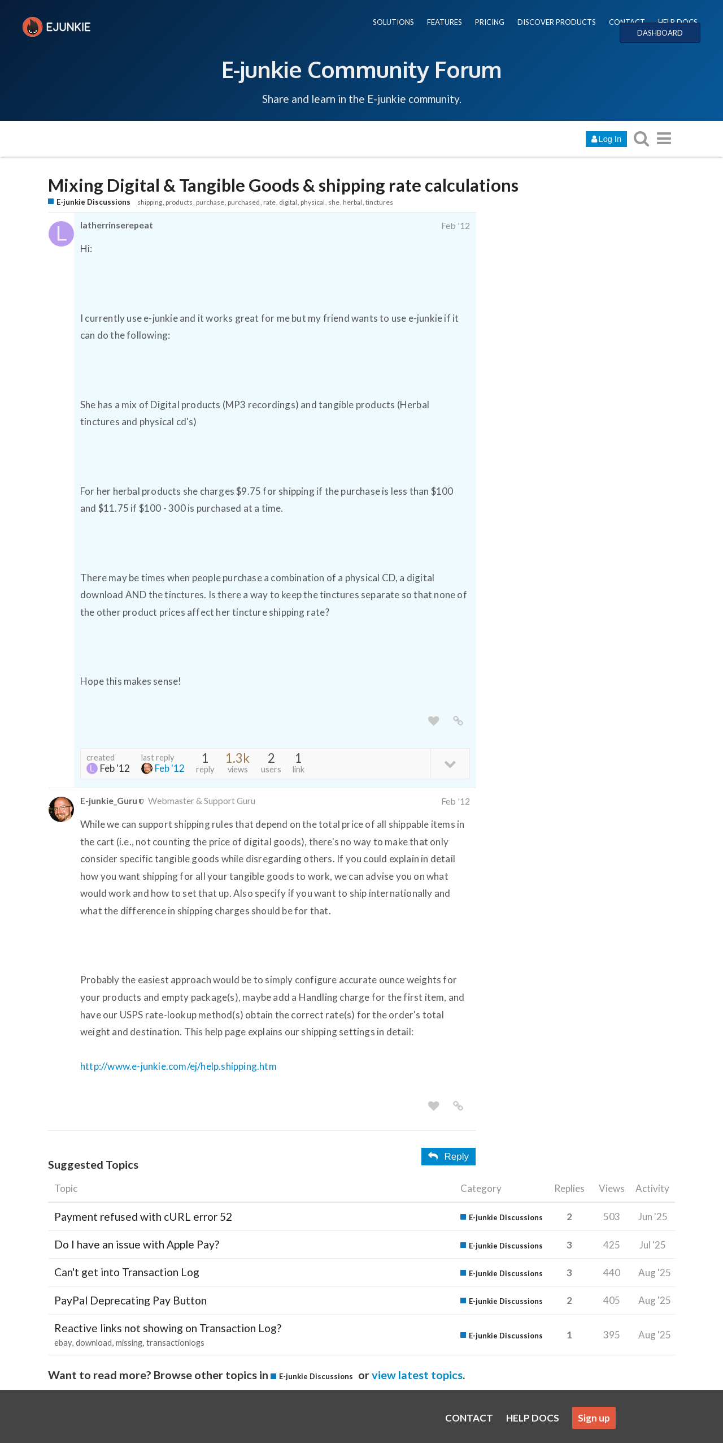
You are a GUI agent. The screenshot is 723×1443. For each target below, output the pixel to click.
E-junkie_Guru (108, 800)
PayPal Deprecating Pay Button (130, 1300)
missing (129, 1342)
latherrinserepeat (116, 224)
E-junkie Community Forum (361, 69)
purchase (210, 202)
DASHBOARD (660, 32)
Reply (448, 1156)
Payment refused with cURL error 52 (143, 1216)
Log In (606, 139)
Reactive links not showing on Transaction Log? (167, 1327)
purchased (244, 202)
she (333, 202)
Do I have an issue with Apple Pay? (136, 1244)
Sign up (594, 1418)
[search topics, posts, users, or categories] (641, 138)
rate (269, 202)
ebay (63, 1342)
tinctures (379, 202)
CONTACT (627, 22)
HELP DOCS (678, 22)
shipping (149, 202)
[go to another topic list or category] (663, 138)
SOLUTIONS (393, 22)
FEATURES (444, 22)
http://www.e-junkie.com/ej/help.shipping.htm (178, 1066)
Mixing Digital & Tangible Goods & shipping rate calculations (283, 185)
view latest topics (417, 1374)
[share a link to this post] (458, 721)
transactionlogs (175, 1342)
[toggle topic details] (449, 763)
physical (312, 202)
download (94, 1342)
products (179, 202)
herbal (352, 202)
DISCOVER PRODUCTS (556, 22)
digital (288, 202)
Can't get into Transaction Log (126, 1271)
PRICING (489, 22)
